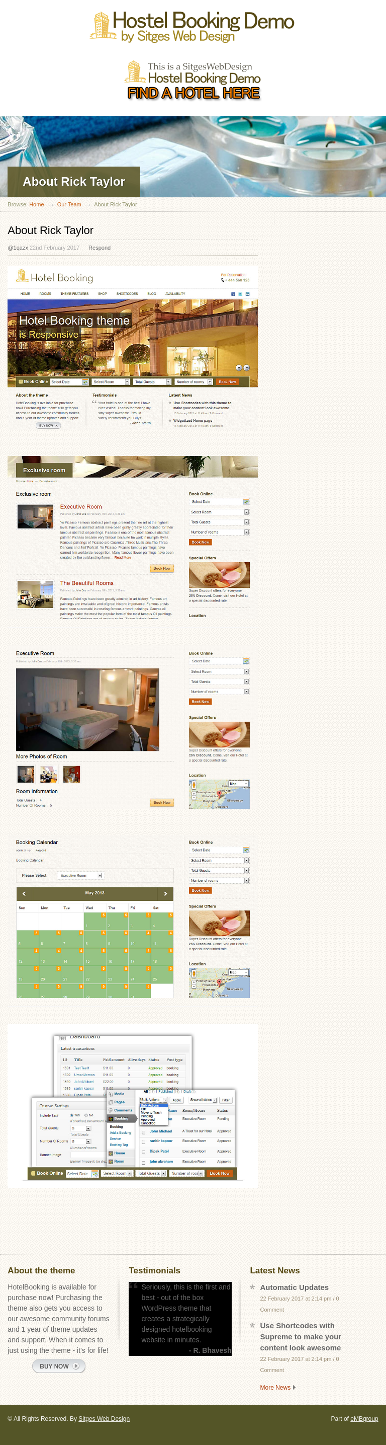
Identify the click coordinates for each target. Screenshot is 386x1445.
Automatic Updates (294, 1287)
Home (36, 204)
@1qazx (18, 248)
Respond (99, 248)
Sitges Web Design (104, 1418)
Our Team (69, 204)
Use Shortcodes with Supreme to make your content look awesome (300, 1336)
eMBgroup (364, 1418)
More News (275, 1387)
